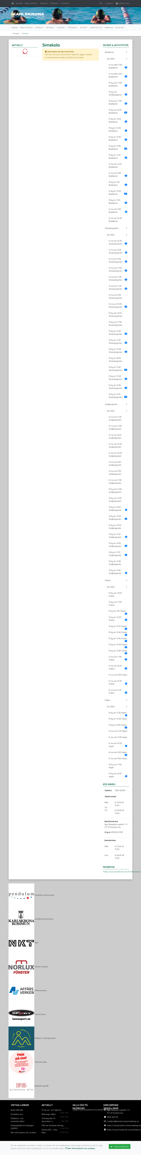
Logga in (109, 3)
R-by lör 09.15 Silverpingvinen (115, 359)
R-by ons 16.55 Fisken (115, 594)
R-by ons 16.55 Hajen (118, 775)
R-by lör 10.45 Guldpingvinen (115, 562)
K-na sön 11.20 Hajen (118, 731)
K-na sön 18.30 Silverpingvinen (118, 305)
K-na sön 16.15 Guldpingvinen (115, 436)
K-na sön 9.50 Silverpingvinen (115, 296)
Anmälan (19, 3)
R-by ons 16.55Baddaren (118, 93)
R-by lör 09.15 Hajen (118, 726)
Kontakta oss (17, 1114)
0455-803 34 (112, 1117)
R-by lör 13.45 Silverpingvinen (118, 368)
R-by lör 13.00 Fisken (118, 645)
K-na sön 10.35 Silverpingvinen (118, 242)
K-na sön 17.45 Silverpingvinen (118, 278)
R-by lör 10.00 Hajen (118, 719)
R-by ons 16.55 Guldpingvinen (115, 499)
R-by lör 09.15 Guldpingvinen (118, 508)
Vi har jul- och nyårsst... (52, 1110)
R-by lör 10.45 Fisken (118, 633)
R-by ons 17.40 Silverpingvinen (115, 323)
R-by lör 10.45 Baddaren (118, 129)
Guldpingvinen (111, 404)
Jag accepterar (119, 1146)
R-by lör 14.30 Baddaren (118, 138)
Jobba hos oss (95, 27)
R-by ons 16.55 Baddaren (118, 111)
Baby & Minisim (31, 3)
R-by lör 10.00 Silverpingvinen (118, 350)
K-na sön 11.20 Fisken (118, 691)
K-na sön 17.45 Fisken (118, 658)
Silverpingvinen (111, 228)
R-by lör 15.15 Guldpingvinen (118, 553)
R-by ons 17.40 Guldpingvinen (115, 490)
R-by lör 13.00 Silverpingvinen (118, 377)
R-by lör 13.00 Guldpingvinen (118, 517)
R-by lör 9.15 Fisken (118, 612)
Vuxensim (64, 3)
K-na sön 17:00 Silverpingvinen (118, 269)
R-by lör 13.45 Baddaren (118, 147)
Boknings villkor (49, 1114)
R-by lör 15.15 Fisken (118, 627)
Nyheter (15, 27)
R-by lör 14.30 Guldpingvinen (118, 544)
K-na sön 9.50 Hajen (118, 758)
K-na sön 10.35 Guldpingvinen (115, 445)
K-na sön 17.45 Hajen (118, 737)
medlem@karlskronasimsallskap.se (123, 1121)
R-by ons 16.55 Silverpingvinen (115, 314)
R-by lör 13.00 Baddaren (118, 192)
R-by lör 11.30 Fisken (118, 639)
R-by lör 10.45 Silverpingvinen (118, 332)
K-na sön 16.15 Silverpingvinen (118, 251)
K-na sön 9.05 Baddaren (118, 174)
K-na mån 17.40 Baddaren (118, 66)
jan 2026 (110, 58)
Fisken (108, 580)
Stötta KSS (119, 27)
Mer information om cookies (23, 1132)
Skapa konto (122, 3)
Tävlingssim (72, 27)
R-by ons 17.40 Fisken (115, 603)
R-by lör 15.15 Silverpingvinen (118, 395)
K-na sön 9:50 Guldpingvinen (115, 472)
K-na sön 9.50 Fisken (118, 675)
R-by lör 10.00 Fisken (118, 618)
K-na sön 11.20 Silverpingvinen (118, 287)
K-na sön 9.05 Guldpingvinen (115, 463)
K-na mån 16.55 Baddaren (118, 75)
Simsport (54, 3)
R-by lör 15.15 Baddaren (118, 201)
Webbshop (109, 27)
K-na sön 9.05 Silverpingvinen (118, 260)
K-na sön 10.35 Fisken (118, 682)
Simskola (43, 3)
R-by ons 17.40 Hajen (115, 766)
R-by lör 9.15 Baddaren (118, 183)
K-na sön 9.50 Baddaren (118, 210)
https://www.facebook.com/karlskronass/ (122, 871)
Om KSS (83, 27)
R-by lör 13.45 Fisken (118, 651)
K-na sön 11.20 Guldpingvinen (115, 418)
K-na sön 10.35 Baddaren (115, 219)
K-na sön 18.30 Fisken (118, 667)
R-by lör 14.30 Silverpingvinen (118, 386)
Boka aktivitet (17, 1110)
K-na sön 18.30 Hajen (118, 744)
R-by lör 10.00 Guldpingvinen (115, 526)
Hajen (107, 700)
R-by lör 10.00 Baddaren (118, 120)
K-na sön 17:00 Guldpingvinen (115, 427)
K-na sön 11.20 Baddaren (115, 165)
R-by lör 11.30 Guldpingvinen (118, 535)
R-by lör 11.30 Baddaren (118, 156)
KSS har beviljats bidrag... (53, 1125)
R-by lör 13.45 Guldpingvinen (118, 571)
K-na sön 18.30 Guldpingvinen (115, 454)
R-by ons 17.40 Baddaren (118, 84)
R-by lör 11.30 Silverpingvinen (118, 341)
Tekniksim (49, 27)
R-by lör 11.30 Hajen (118, 713)
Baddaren (109, 52)
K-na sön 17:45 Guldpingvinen (115, 481)
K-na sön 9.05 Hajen (118, 753)
